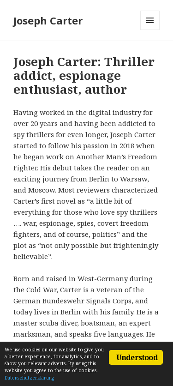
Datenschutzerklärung (29, 377)
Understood (137, 357)
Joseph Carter (48, 20)
